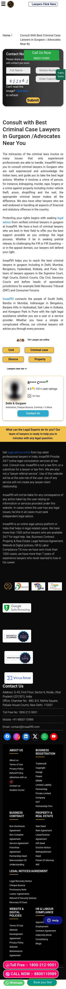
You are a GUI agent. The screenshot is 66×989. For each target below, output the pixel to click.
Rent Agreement (44, 830)
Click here (22, 91)
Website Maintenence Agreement (16, 951)
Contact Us (33, 413)
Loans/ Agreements (19, 893)
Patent (39, 776)
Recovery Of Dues (18, 902)
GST (38, 802)
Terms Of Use (16, 925)
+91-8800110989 (22, 719)
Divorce (13, 359)
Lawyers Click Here (43, 4)
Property (39, 359)
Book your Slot (42, 982)
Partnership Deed (18, 856)
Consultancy (42, 939)
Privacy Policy (16, 768)
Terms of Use (16, 764)
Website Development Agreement (16, 934)
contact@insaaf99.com (25, 727)
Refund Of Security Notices (23, 898)
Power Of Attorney (45, 860)
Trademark (41, 763)
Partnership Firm (44, 806)
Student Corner (17, 790)
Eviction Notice (43, 847)
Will (37, 864)
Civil (11, 350)
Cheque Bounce (17, 885)
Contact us (15, 785)
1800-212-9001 (28, 712)
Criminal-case (39, 350)
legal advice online (19, 452)
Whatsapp (14, 983)
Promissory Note (18, 889)
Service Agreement (19, 843)
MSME (39, 780)
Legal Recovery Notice (21, 881)
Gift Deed (40, 843)
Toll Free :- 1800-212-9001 (30, 965)
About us (14, 760)
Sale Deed (41, 826)
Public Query (61, 75)
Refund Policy (16, 773)
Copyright (40, 768)
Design (39, 772)
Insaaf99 (8, 299)
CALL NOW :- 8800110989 (30, 974)
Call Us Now (41, 55)
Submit (33, 100)
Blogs (38, 943)
